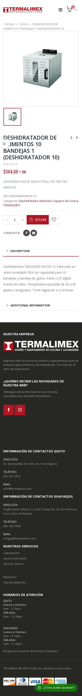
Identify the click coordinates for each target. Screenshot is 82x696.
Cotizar (40, 219)
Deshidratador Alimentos (35, 201)
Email (33, 233)
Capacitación (11, 553)
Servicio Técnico (13, 564)
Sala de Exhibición (14, 582)
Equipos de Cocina (66, 201)
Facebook (26, 233)
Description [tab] (20, 251)
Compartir (11, 233)
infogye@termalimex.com (19, 538)
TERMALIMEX (11, 205)
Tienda (23, 24)
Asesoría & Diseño (15, 558)
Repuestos (10, 577)
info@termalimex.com (17, 488)
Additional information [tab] (30, 305)
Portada (9, 24)
